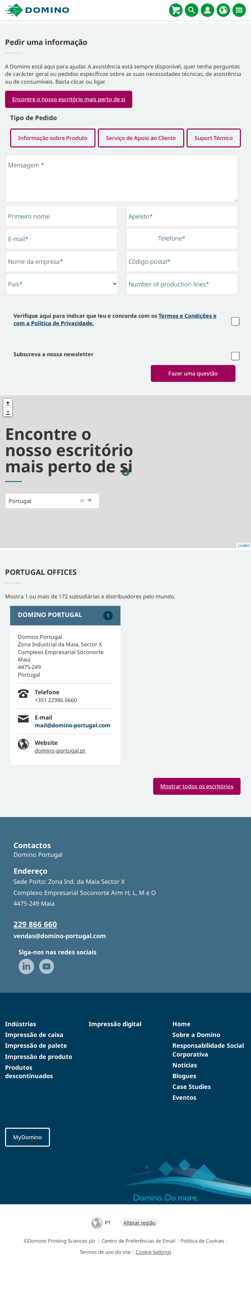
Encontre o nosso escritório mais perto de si (71, 99)
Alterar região (139, 1243)
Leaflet (243, 566)
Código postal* (149, 282)
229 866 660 (35, 945)
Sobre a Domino (196, 1055)
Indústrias (20, 1044)
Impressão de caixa (34, 1055)
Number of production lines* (169, 304)
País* (15, 304)
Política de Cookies (202, 1261)
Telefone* (172, 258)
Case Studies (191, 1107)
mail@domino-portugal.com (72, 745)
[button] (82, 521)
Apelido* (141, 236)
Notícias (184, 1086)
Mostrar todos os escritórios (196, 807)
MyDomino (28, 1158)
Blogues (184, 1096)
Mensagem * (26, 185)
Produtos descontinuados (29, 1092)
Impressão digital (115, 1044)
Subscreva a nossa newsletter (53, 374)
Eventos (184, 1118)
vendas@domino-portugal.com (59, 956)
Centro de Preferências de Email (138, 1261)
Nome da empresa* (35, 282)
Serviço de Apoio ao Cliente (183, 138)
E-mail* (18, 259)
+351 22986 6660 (56, 720)
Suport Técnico (125, 158)
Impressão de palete (36, 1066)
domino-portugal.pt (60, 771)
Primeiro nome (29, 236)
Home (181, 1044)
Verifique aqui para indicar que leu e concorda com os (115, 339)
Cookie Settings (153, 1272)
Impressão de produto (38, 1077)
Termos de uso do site (105, 1272)
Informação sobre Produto (66, 138)
